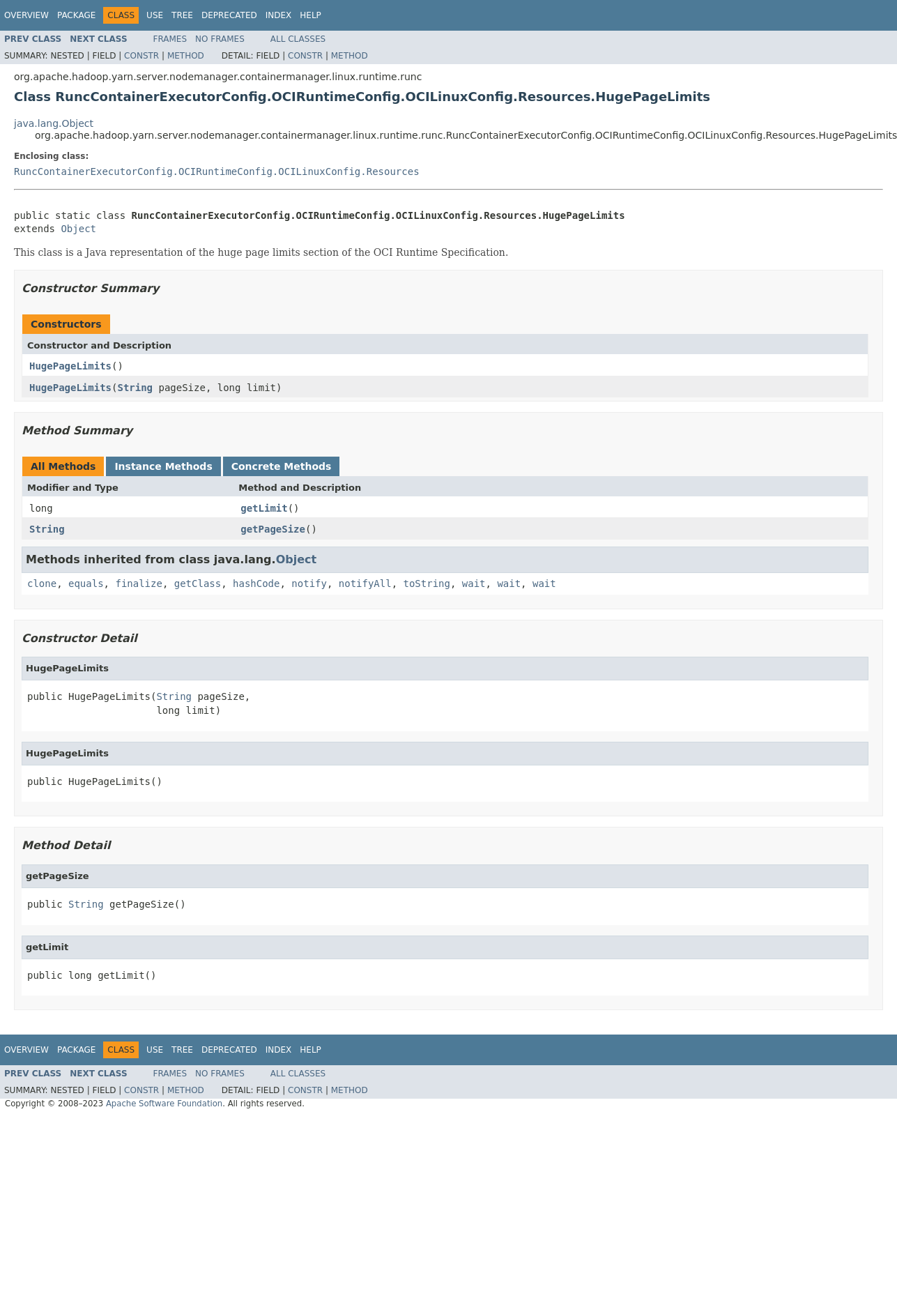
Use (154, 15)
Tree (182, 15)
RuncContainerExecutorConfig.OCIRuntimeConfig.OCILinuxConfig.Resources (217, 171)
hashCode (256, 583)
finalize (138, 583)
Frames (170, 39)
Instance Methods (163, 466)
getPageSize (272, 529)
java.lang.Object (53, 123)
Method (185, 56)
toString (427, 583)
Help (310, 15)
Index (279, 15)
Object (78, 228)
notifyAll (365, 583)
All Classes (297, 39)
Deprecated (229, 15)
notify (309, 583)
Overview (26, 15)
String (135, 387)
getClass (197, 583)
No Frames (220, 39)
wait (474, 583)
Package (76, 15)
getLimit (263, 508)
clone (41, 583)
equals (86, 583)
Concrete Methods (281, 466)
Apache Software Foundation (164, 1103)
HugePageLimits (70, 366)
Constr (141, 56)
